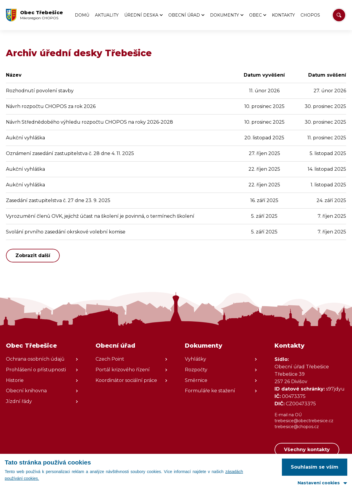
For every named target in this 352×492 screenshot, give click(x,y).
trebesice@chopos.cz (297, 426)
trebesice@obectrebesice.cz (304, 420)
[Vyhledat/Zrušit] (339, 15)
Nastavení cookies (319, 482)
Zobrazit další (32, 255)
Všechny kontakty (307, 449)
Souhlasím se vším (314, 467)
